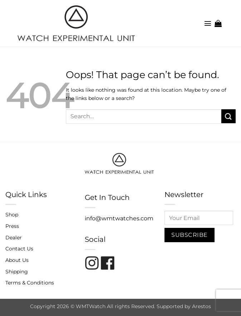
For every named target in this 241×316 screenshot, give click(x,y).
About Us (17, 260)
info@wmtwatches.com (119, 218)
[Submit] (228, 116)
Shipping (16, 271)
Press (12, 226)
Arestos (201, 306)
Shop (11, 214)
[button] (208, 23)
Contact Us (19, 248)
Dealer (13, 237)
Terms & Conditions (29, 282)
